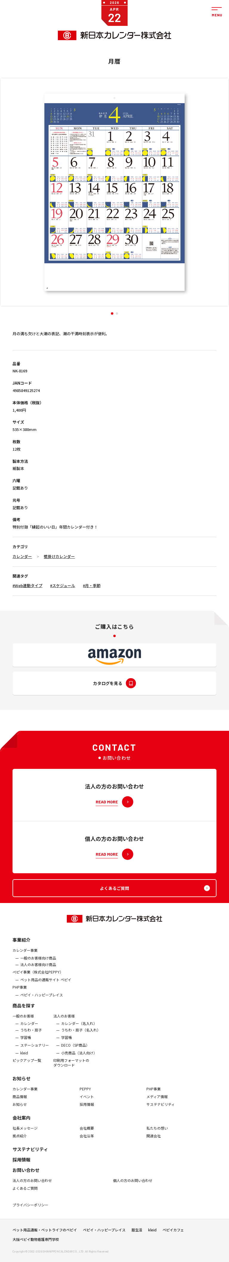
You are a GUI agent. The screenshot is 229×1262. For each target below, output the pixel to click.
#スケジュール (62, 585)
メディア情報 (157, 1102)
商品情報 (20, 1102)
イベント (87, 1102)
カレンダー (22, 556)
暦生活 (136, 1233)
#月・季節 (91, 585)
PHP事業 (20, 993)
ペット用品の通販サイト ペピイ (45, 986)
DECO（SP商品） (75, 1051)
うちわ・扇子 (31, 1036)
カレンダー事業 (25, 956)
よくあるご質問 (25, 1194)
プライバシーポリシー (30, 1211)
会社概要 (87, 1134)
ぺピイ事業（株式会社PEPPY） (38, 978)
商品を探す (24, 1011)
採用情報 (87, 1110)
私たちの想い (157, 1134)
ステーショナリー (34, 1051)
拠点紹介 (20, 1142)
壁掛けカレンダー (59, 556)
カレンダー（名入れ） (79, 1029)
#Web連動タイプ (27, 585)
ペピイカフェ (173, 1233)
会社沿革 (87, 1142)
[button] (112, 313)
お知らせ (21, 1085)
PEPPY (85, 1095)
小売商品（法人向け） (79, 1059)
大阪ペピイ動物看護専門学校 (36, 1242)
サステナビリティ (160, 1110)
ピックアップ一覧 (27, 1066)
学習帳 (25, 1044)
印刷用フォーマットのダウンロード (71, 1068)
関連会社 (153, 1142)
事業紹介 (21, 946)
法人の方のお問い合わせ (32, 1186)
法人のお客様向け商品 (38, 970)
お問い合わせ (26, 1176)
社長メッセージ (25, 1134)
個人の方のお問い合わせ (132, 1186)
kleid (24, 1059)
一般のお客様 (23, 1022)
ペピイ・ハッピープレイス (41, 1001)
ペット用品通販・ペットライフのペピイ (45, 1233)
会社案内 (21, 1124)
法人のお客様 (64, 1022)
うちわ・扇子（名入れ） (80, 1036)
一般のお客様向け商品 (38, 964)
